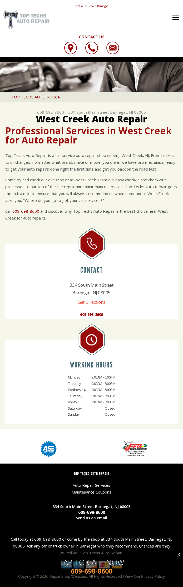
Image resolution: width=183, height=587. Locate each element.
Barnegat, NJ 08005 (128, 112)
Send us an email (91, 517)
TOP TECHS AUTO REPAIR (36, 97)
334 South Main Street (88, 112)
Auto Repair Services (91, 485)
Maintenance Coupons (91, 492)
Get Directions (91, 302)
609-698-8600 (50, 112)
